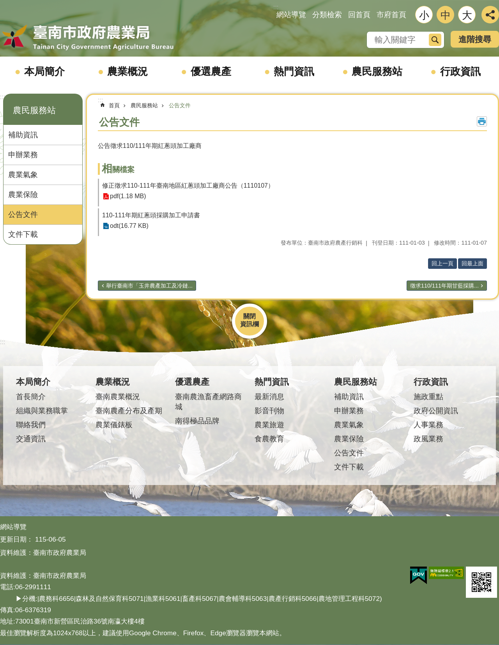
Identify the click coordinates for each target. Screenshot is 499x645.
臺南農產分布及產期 (129, 411)
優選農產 (211, 71)
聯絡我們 (31, 425)
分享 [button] (490, 14)
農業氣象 (23, 175)
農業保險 (23, 194)
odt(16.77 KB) (129, 226)
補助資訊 (23, 135)
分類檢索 (327, 15)
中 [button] (446, 15)
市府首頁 (391, 15)
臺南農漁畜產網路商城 (208, 402)
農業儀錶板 (114, 425)
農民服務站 (377, 71)
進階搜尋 (474, 39)
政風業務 (428, 439)
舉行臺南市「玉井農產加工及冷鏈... (149, 286)
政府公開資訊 (436, 411)
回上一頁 (442, 263)
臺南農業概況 (118, 397)
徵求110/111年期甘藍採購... (444, 286)
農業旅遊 (269, 425)
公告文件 (23, 214)
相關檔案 (118, 169)
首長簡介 (31, 397)
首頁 (114, 105)
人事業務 (428, 425)
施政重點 (428, 397)
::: (2, 97)
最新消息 (269, 397)
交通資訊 (31, 439)
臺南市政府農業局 (87, 37)
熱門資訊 (294, 71)
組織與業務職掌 (42, 411)
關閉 (249, 316)
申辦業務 (23, 155)
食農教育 (269, 439)
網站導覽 (291, 15)
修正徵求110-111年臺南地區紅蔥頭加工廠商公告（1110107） (188, 185)
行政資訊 (460, 71)
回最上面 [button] (472, 263)
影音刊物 (269, 411)
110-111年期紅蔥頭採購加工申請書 (151, 215)
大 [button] (467, 15)
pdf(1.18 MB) (128, 196)
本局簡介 (44, 71)
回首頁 (359, 15)
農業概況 (127, 71)
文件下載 (23, 234)
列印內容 (482, 121)
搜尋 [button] (435, 40)
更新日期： (16, 539)
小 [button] (424, 15)
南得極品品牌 (197, 421)
